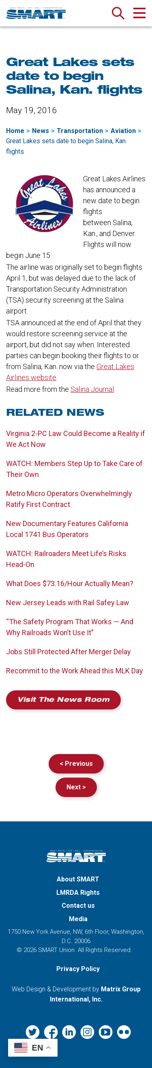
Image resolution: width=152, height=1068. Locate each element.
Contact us (78, 905)
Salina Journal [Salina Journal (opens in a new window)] (92, 389)
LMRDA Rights (78, 892)
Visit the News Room (63, 700)
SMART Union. (57, 950)
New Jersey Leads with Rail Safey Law (67, 602)
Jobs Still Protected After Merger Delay (68, 651)
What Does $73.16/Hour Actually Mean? (69, 583)
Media (78, 919)
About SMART (78, 879)
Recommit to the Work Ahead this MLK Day (74, 670)
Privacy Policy (78, 969)
